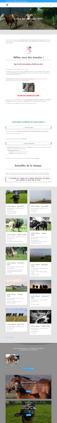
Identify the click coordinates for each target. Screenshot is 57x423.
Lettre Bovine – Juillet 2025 (40, 326)
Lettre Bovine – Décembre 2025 (15, 264)
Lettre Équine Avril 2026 (28, 382)
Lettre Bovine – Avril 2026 (39, 206)
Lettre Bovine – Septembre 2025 (40, 297)
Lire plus (28, 391)
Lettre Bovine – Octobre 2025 (15, 295)
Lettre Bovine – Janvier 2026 (38, 234)
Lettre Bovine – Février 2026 (16, 234)
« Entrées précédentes (10, 337)
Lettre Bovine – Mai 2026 (15, 206)
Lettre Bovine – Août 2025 (15, 324)
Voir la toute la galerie (28, 368)
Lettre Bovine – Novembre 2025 (39, 265)
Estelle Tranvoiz (11, 208)
